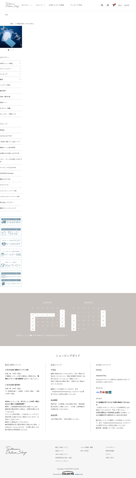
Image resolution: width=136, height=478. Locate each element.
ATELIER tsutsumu (7, 173)
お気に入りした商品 (56, 5)
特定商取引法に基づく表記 (63, 458)
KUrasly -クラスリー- (7, 202)
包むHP (126, 5)
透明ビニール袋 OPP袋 (7, 147)
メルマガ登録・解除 (87, 447)
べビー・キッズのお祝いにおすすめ (11, 160)
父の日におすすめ (6, 136)
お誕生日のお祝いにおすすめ (9, 153)
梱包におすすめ (5, 179)
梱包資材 (3, 91)
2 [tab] (11, 49)
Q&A (120, 5)
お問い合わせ (110, 458)
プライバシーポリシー (62, 461)
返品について (59, 451)
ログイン (108, 454)
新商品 (2, 130)
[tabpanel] (11, 37)
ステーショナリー (6, 69)
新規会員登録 (110, 451)
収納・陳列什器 (5, 97)
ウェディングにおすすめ (8, 167)
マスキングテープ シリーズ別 (9, 196)
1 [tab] (8, 49)
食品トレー (3, 102)
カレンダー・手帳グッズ (8, 114)
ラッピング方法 (76, 5)
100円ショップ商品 (6, 63)
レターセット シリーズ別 (8, 191)
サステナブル (4, 185)
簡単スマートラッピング (8, 208)
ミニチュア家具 (5, 85)
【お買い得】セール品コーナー (10, 142)
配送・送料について (61, 447)
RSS (82, 451)
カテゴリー (25, 5)
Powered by (68, 473)
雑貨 (1, 79)
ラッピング (3, 74)
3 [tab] (13, 49)
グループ (39, 5)
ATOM (86, 451)
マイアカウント (110, 447)
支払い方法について (61, 454)
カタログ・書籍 (5, 108)
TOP (6, 15)
